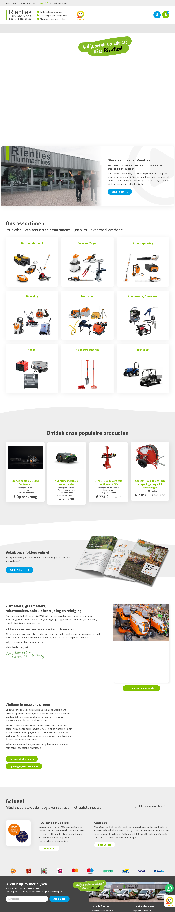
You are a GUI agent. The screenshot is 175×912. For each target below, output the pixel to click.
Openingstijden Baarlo (22, 759)
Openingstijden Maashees (24, 766)
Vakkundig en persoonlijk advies (54, 15)
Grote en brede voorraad (51, 12)
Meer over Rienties (141, 688)
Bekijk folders (19, 570)
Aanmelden (59, 899)
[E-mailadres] (27, 899)
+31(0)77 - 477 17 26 (26, 3)
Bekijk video (120, 191)
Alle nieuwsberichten (152, 806)
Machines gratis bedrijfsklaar (53, 18)
